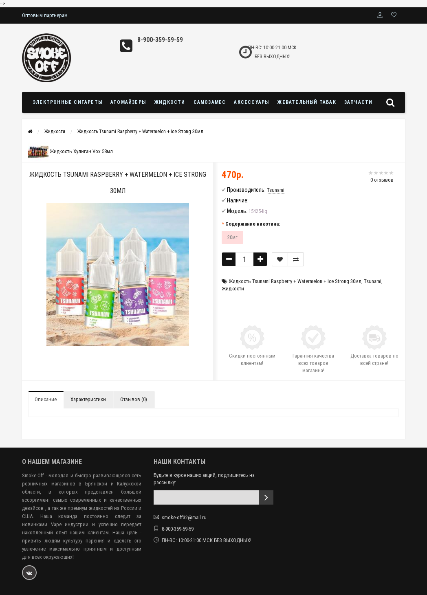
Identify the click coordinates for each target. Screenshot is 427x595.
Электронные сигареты (67, 102)
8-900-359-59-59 (160, 40)
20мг (232, 237)
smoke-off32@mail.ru (184, 517)
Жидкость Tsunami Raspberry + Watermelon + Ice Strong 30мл (140, 131)
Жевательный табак (306, 102)
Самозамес (210, 102)
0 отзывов (382, 180)
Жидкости (169, 102)
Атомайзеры (128, 102)
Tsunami (372, 281)
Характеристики (88, 399)
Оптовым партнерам (45, 15)
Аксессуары (251, 102)
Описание (46, 399)
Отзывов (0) (133, 399)
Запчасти (358, 102)
